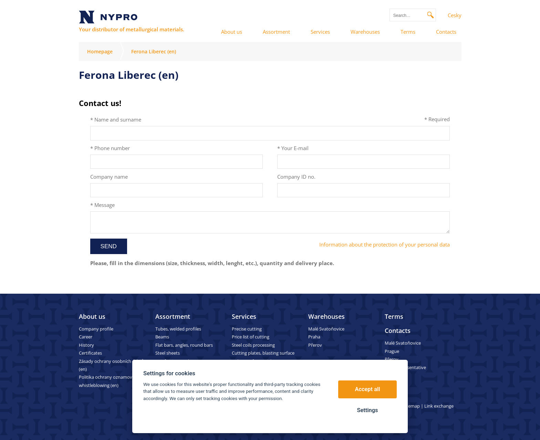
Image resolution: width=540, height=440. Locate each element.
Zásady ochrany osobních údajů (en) (111, 365)
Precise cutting (247, 329)
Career (85, 337)
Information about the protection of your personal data (384, 244)
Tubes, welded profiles (178, 329)
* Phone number (110, 148)
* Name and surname (115, 119)
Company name (109, 176)
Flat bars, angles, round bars (184, 345)
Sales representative (405, 367)
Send (109, 246)
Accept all (367, 389)
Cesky (454, 15)
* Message (102, 204)
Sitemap (411, 406)
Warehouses (326, 316)
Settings (367, 410)
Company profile (96, 329)
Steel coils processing (253, 345)
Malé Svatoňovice (326, 329)
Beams (162, 337)
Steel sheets (167, 353)
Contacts (398, 330)
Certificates (90, 353)
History (86, 345)
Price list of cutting (250, 337)
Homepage (100, 51)
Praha (314, 337)
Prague (392, 351)
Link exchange (439, 406)
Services (244, 316)
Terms (394, 316)
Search (431, 15)
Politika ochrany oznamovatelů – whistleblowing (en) (112, 381)
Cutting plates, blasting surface (263, 353)
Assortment (172, 316)
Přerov (315, 345)
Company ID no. (296, 176)
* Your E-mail (293, 148)
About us (92, 316)
